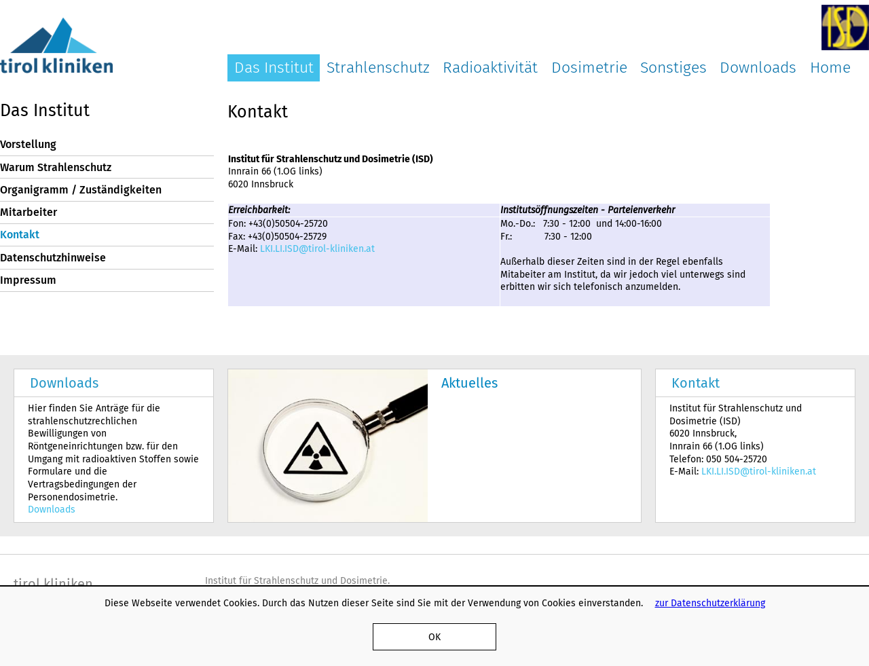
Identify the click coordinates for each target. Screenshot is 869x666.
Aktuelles (469, 382)
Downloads (758, 67)
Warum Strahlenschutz (55, 167)
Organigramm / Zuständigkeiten (81, 190)
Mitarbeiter (28, 212)
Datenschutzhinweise (53, 257)
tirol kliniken (53, 583)
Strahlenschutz (378, 67)
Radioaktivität (490, 67)
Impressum (28, 280)
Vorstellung (28, 144)
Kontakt (19, 234)
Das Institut (274, 67)
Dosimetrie (589, 67)
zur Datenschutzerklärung (710, 603)
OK (434, 637)
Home (830, 67)
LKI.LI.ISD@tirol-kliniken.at (317, 248)
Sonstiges (673, 67)
